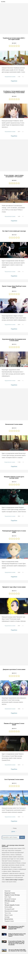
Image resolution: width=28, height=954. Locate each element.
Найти (22, 837)
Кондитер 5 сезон (10, 893)
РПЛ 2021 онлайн (10, 901)
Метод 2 (7, 903)
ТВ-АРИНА (3, 1)
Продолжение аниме (10, 76)
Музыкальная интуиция (11, 911)
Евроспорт (7, 891)
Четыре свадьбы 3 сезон (12, 905)
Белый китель (9, 919)
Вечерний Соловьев (10, 899)
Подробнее (14, 81)
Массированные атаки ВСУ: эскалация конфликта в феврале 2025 (16, 928)
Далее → (14, 831)
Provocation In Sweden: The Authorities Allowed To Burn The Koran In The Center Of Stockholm (16, 942)
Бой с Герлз (8, 897)
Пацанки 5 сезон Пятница (12, 895)
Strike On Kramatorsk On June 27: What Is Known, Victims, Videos (17, 935)
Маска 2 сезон (9, 915)
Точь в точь (8, 913)
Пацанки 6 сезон (9, 921)
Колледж (7, 917)
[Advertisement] (14, 20)
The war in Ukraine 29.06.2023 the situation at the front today (17, 950)
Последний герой (9, 909)
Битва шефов (8, 907)
